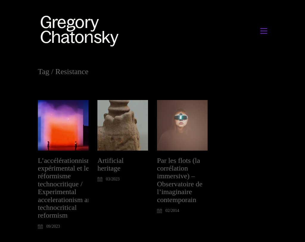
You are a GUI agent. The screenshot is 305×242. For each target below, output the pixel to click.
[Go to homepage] (81, 31)
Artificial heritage (110, 164)
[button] (263, 31)
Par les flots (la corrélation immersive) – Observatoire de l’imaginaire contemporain (180, 180)
